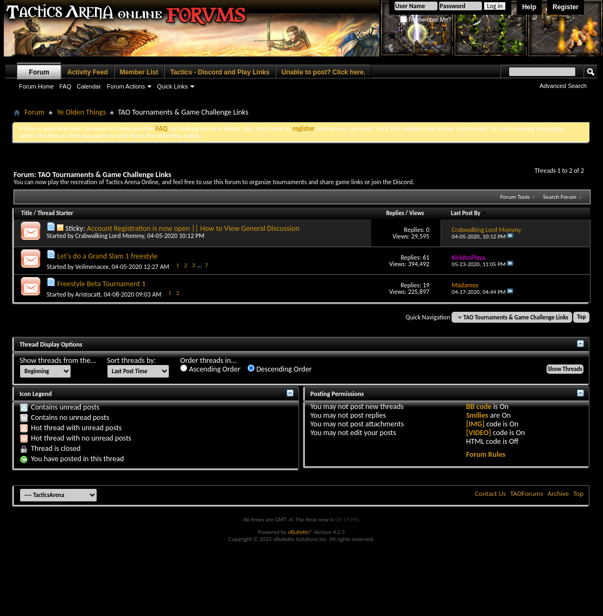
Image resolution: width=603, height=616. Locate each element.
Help (529, 7)
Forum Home (36, 86)
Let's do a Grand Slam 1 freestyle (107, 256)
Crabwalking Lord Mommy (109, 236)
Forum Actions (126, 86)
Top (581, 317)
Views (416, 213)
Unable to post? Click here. (324, 72)
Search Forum (560, 196)
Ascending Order (210, 368)
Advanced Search (563, 86)
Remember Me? (426, 19)
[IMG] (475, 424)
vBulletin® (300, 532)
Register (566, 7)
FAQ (65, 86)
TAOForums (526, 493)
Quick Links (172, 86)
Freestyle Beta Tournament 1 (101, 283)
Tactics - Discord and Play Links (219, 72)
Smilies (477, 415)
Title (26, 213)
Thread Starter (55, 213)
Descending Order (279, 368)
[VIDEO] (478, 432)
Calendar (89, 86)
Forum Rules (485, 454)
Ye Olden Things (81, 112)
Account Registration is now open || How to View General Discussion (193, 228)
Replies (395, 213)
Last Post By (469, 213)
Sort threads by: (131, 360)
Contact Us (490, 493)
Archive (558, 493)
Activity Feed (87, 72)
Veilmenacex (92, 267)
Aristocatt (88, 294)
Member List (139, 72)
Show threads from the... (58, 360)
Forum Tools (515, 196)
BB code (479, 406)
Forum (39, 72)
